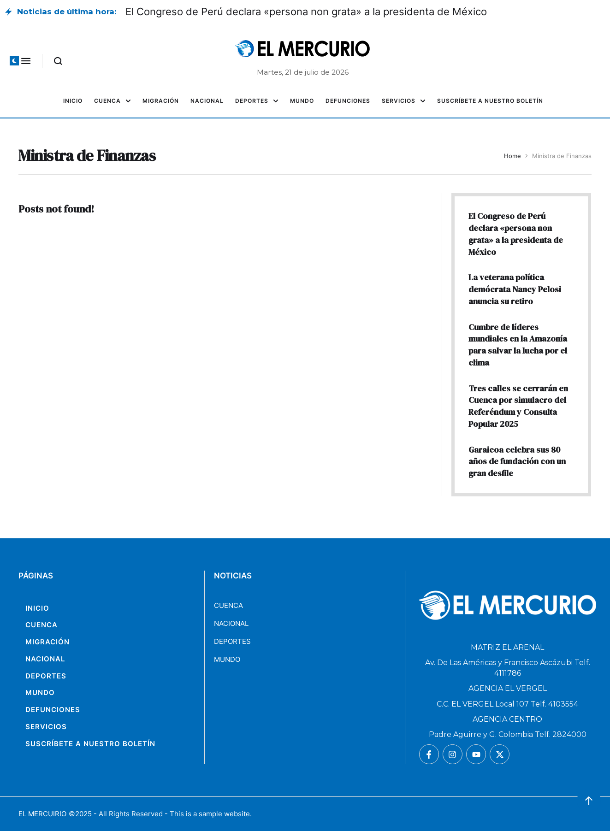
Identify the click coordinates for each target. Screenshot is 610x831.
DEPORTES (232, 641)
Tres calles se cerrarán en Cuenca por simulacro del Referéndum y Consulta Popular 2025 (518, 406)
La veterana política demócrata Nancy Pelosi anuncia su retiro (514, 288)
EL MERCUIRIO (42, 813)
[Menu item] (73, 101)
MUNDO (227, 659)
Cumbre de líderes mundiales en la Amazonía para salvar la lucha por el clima (517, 344)
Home (512, 155)
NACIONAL (231, 623)
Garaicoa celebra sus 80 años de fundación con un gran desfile (517, 461)
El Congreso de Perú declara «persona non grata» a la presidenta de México (306, 12)
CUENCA (228, 605)
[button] (14, 60)
